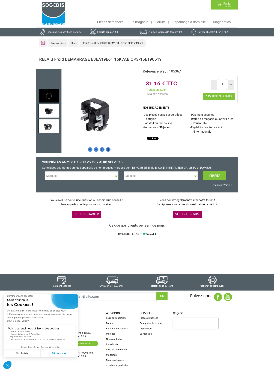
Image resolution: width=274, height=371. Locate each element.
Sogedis (178, 313)
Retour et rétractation (117, 328)
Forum (160, 22)
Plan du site (112, 344)
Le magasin (139, 22)
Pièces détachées (110, 22)
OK (162, 296)
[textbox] (81, 176)
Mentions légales (115, 360)
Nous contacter (114, 339)
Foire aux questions (116, 318)
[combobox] (81, 175)
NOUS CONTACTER (87, 214)
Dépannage (145, 328)
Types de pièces (58, 43)
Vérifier (215, 175)
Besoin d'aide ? (222, 185)
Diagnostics (222, 22)
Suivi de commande (116, 349)
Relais (74, 43)
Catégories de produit (151, 323)
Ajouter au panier (219, 96)
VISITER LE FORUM (187, 214)
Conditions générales (117, 365)
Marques (110, 333)
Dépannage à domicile (189, 22)
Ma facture (111, 355)
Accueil (43, 42)
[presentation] (195, 323)
